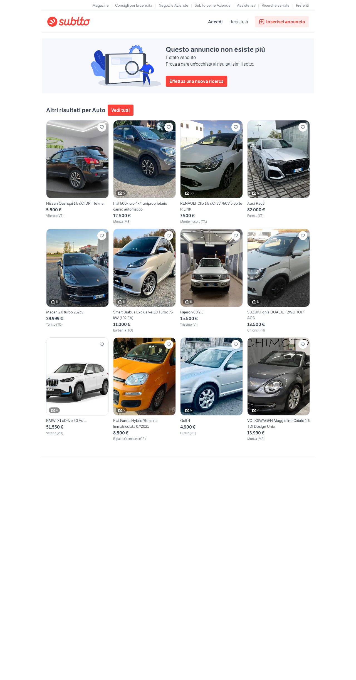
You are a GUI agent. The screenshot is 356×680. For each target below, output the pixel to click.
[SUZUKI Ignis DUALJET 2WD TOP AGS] (278, 281)
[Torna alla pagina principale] (79, 22)
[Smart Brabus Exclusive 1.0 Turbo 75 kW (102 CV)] (144, 281)
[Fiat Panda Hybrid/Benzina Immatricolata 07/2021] (144, 389)
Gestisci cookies (61, 542)
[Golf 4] (211, 389)
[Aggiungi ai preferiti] (101, 127)
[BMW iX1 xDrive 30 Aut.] (77, 389)
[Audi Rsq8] (278, 172)
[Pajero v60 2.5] (211, 281)
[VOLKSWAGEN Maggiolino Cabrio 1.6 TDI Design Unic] (278, 389)
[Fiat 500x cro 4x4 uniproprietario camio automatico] (144, 172)
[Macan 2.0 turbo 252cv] (77, 281)
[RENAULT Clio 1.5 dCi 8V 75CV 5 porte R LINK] (211, 172)
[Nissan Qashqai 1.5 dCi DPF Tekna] (77, 172)
